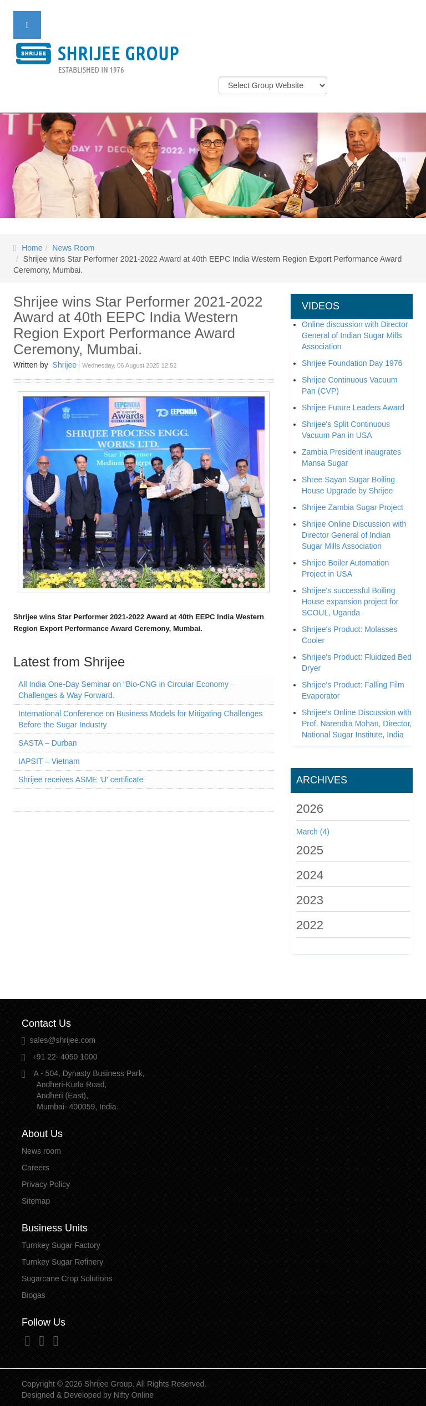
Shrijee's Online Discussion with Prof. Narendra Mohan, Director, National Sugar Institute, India (357, 723)
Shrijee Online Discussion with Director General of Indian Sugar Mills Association (354, 535)
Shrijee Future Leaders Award (353, 407)
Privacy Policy (46, 1184)
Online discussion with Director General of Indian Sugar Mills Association (355, 335)
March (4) (312, 831)
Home (32, 247)
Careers (35, 1167)
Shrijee (65, 364)
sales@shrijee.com (62, 1040)
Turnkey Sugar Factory (61, 1245)
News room (41, 1151)
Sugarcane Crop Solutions (67, 1278)
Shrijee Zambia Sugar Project (352, 507)
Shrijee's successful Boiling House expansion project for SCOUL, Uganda (350, 601)
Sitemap (36, 1200)
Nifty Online (134, 1394)
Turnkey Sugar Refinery (62, 1261)
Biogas (33, 1295)
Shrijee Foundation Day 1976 (352, 363)
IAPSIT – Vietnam (49, 761)
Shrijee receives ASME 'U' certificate (81, 779)
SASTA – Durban (47, 742)
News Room (73, 247)
